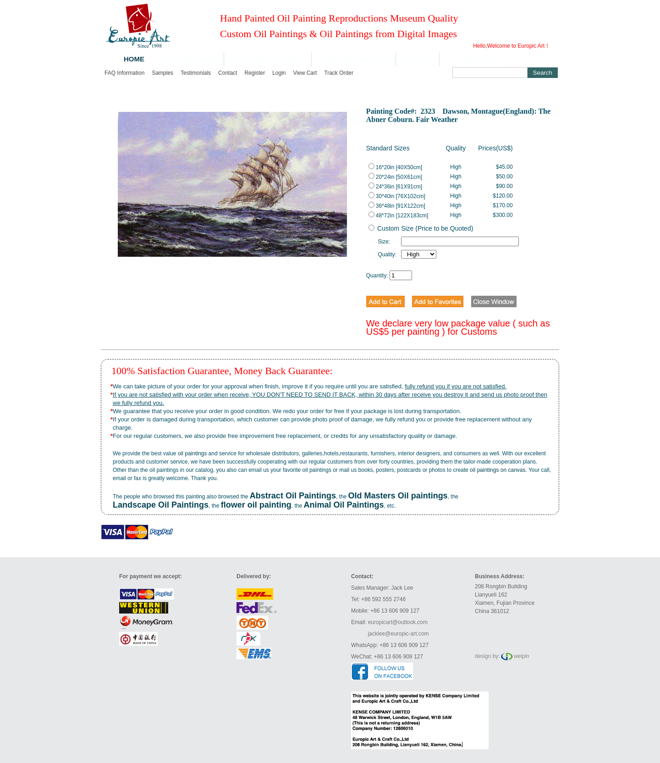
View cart (305, 73)
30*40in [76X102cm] (396, 196)
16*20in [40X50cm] (395, 167)
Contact (227, 73)
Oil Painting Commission (354, 59)
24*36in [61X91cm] (395, 186)
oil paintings (192, 453)
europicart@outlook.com (398, 622)
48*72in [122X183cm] (398, 215)
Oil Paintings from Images (267, 59)
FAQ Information (124, 73)
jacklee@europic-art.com (398, 633)
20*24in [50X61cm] (395, 177)
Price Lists (418, 59)
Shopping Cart (479, 59)
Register (254, 73)
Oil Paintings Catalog (187, 59)
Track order (338, 73)
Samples (162, 73)
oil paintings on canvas (497, 470)
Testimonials (196, 73)
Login (279, 73)
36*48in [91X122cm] (396, 206)
